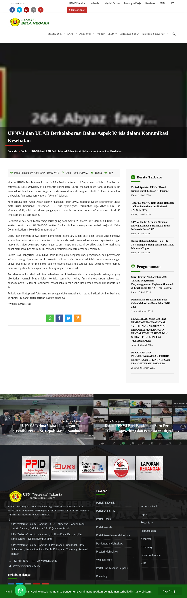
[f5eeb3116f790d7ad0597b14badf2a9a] (92, 467)
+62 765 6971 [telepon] (20, 560)
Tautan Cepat (77, 9)
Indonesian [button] (17, 3)
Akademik (86, 33)
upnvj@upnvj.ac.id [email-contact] (47, 560)
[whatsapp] (50, 318)
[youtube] (40, 10)
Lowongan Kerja (132, 3)
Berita (24, 151)
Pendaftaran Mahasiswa (109, 543)
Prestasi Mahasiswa (107, 551)
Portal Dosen (103, 518)
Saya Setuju (169, 591)
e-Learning (146, 547)
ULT (171, 3)
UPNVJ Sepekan (77, 3)
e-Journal (146, 538)
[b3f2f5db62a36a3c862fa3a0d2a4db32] (64, 467)
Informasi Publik (150, 506)
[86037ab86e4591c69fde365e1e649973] (35, 467)
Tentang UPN (55, 33)
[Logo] (29, 21)
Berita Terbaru (147, 177)
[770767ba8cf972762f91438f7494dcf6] (149, 467)
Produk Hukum (106, 33)
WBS (143, 563)
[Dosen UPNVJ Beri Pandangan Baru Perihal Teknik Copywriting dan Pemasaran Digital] (140, 419)
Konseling (101, 576)
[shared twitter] (68, 318)
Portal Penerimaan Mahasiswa (113, 535)
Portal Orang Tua (105, 510)
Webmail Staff (104, 559)
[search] (174, 34)
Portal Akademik (105, 502)
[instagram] (33, 10)
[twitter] (19, 10)
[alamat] (49, 539)
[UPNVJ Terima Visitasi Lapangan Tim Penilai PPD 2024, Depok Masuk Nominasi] (47, 419)
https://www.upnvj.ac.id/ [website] (26, 565)
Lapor (144, 514)
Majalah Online (112, 3)
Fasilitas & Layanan (154, 33)
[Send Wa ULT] (20, 590)
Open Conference (151, 555)
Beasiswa (150, 3)
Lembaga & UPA (129, 33)
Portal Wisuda (104, 527)
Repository (147, 522)
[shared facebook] (59, 318)
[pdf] (77, 318)
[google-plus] (26, 10)
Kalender (95, 3)
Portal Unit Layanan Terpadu (112, 568)
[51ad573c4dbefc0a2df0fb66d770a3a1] (121, 467)
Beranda (12, 151)
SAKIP (72, 33)
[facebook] (12, 10)
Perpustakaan (148, 530)
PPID (162, 3)
